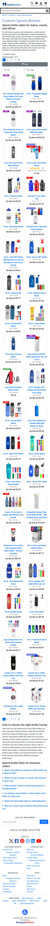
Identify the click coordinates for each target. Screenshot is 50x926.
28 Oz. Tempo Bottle (36, 323)
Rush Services (32, 884)
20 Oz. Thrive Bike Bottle (13, 227)
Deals (29, 886)
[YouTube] (39, 842)
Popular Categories (25, 10)
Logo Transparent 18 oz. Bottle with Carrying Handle (14, 642)
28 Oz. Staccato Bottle (13, 196)
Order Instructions (10, 858)
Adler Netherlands (27, 903)
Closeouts (31, 876)
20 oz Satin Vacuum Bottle (13, 355)
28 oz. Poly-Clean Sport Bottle (37, 164)
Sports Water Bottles (24, 15)
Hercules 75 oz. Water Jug (37, 197)
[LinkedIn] (33, 842)
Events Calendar (9, 886)
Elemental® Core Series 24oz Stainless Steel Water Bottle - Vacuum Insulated (13, 549)
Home (4, 15)
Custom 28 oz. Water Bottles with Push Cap (37, 674)
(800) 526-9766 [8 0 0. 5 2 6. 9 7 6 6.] (31, 830)
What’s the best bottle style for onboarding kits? (25, 801)
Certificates (7, 892)
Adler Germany (27, 898)
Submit (44, 822)
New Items (31, 889)
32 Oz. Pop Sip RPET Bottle (13, 422)
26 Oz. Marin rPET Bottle (13, 454)
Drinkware (11, 15)
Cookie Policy (32, 858)
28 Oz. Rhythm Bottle (13, 612)
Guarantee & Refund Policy (37, 861)
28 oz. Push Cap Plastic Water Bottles (37, 546)
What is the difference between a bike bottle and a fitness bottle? (24, 771)
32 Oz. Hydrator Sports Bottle (36, 294)
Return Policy (8, 860)
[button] (25, 912)
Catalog (6, 889)
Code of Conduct (33, 866)
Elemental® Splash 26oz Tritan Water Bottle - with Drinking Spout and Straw (36, 515)
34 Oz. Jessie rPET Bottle (36, 482)
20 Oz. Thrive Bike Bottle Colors (13, 582)
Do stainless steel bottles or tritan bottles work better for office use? (23, 794)
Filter (25, 64)
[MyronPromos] (11, 4)
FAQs (29, 868)
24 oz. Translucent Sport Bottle (37, 641)
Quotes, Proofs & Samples (13, 853)
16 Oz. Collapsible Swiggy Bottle (36, 95)
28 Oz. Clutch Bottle (37, 454)
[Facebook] (16, 842)
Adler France (34, 901)
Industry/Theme (9, 884)
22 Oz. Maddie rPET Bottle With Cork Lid (37, 582)
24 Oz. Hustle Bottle (13, 293)
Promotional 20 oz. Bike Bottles (13, 707)
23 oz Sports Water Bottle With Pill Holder (36, 131)
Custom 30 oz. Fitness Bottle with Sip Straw (37, 707)
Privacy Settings (37, 855)
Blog (4, 876)
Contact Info (8, 850)
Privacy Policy (32, 852)
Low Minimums (33, 881)
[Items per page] (36, 70)
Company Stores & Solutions (13, 879)
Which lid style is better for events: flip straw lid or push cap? (24, 779)
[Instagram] (27, 842)
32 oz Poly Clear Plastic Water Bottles (13, 164)
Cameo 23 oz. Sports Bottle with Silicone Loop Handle (13, 515)
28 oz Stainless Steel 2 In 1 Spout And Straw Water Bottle (13, 132)
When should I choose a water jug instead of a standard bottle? (23, 787)
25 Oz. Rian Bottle (36, 612)
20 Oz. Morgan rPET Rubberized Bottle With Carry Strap (36, 390)
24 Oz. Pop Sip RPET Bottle (13, 324)
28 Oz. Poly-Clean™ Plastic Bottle (13, 483)
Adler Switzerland (19, 901)
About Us (30, 850)
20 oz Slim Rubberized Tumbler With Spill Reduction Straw (37, 423)
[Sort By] (13, 70)
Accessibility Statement (13, 863)
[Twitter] (11, 842)
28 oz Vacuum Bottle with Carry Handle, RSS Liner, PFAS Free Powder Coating (13, 98)
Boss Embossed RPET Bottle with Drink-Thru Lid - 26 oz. (36, 357)
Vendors (30, 892)
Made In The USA (33, 878)
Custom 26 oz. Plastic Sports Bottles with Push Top (13, 675)
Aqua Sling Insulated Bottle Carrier (13, 388)
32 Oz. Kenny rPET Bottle (37, 257)
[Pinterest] (22, 842)
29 (43, 168)
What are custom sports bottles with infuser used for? (25, 807)
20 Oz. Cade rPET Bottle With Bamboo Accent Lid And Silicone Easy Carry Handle (13, 261)
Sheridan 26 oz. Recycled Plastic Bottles (36, 228)
